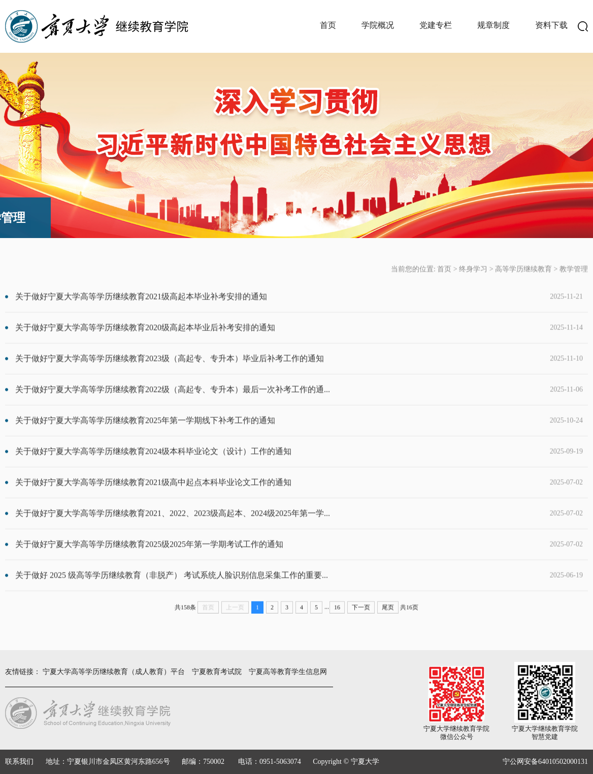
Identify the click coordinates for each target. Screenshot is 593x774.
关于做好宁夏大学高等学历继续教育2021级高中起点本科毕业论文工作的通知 (276, 495)
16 (337, 620)
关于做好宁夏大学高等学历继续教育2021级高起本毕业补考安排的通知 (276, 309)
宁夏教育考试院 (217, 672)
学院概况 (377, 25)
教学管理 (573, 282)
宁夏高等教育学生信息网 (288, 672)
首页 (328, 25)
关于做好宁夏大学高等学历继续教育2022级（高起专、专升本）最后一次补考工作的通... (276, 402)
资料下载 (551, 25)
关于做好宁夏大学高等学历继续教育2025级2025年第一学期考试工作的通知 (276, 557)
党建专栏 (435, 25)
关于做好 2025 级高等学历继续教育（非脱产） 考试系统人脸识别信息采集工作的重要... (276, 588)
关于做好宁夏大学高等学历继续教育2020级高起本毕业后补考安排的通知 (276, 340)
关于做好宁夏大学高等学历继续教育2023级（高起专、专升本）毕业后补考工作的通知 (276, 371)
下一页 (361, 620)
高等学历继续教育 (523, 282)
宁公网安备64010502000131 (545, 761)
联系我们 (19, 761)
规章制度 (493, 25)
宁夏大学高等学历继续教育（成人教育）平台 (114, 672)
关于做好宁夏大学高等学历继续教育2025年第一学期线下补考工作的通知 (276, 433)
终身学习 (473, 282)
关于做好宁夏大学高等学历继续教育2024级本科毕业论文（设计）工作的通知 (276, 464)
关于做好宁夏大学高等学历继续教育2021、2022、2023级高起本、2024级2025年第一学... (276, 526)
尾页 (388, 620)
